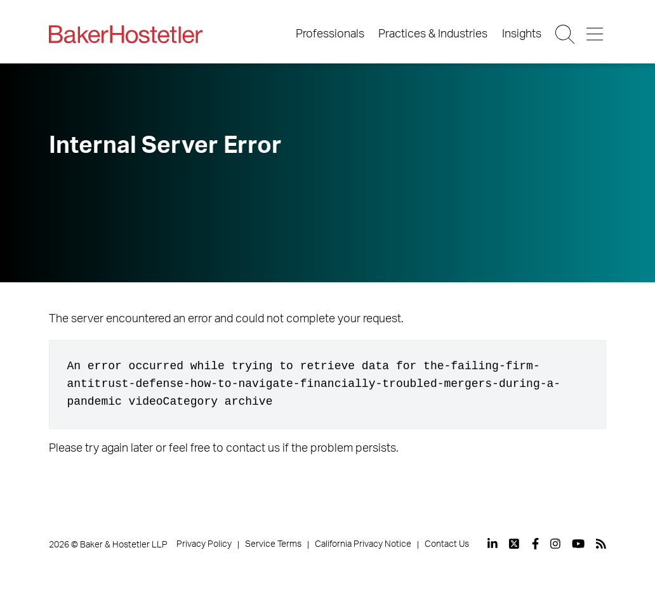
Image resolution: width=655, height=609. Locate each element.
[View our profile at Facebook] (535, 543)
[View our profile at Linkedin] (492, 543)
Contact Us (447, 544)
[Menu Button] (595, 34)
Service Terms (273, 544)
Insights (521, 34)
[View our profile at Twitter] (514, 543)
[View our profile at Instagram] (555, 543)
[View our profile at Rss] (601, 543)
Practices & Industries (432, 34)
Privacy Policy (204, 544)
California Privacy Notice (363, 544)
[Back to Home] (125, 34)
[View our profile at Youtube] (578, 543)
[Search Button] (565, 34)
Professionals (330, 34)
